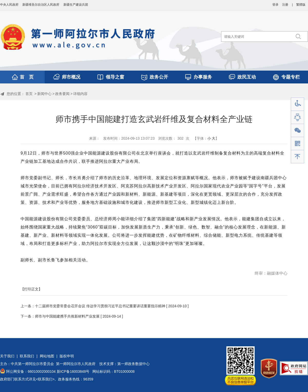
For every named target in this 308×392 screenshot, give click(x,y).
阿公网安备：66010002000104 (31, 371)
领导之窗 (115, 77)
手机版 (297, 143)
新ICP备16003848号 (73, 371)
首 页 (27, 77)
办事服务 (203, 77)
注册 (285, 4)
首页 (29, 94)
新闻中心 (44, 94)
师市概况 (71, 77)
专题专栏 (290, 77)
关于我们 (7, 356)
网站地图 (47, 356)
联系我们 (27, 356)
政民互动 (246, 77)
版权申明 (67, 356)
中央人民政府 (9, 4)
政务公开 (159, 77)
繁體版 (300, 4)
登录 (275, 4)
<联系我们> (45, 379)
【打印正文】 (31, 289)
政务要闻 (62, 94)
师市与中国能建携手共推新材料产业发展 (67, 316)
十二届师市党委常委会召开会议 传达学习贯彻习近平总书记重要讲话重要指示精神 (100, 306)
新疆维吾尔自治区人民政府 (40, 4)
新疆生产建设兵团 (75, 4)
